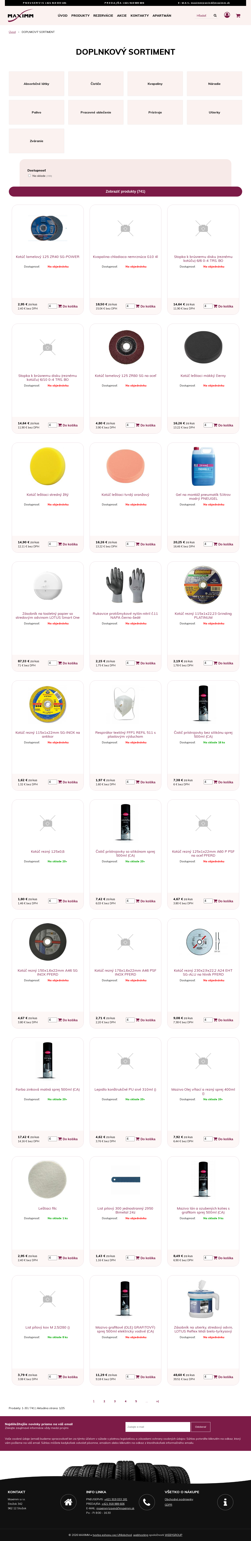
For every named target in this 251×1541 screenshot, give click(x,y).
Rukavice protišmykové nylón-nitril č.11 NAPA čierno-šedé (125, 615)
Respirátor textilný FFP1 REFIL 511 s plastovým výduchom (125, 734)
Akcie (122, 15)
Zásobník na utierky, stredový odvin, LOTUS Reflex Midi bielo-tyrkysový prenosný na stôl (203, 1331)
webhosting (140, 1535)
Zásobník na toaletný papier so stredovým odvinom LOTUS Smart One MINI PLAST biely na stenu (48, 617)
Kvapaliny (155, 84)
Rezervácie (103, 15)
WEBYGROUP (173, 1535)
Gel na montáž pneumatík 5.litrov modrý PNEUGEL (203, 496)
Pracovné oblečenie (96, 112)
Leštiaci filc (47, 1208)
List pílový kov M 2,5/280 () (47, 1327)
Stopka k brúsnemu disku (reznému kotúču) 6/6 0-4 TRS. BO (203, 258)
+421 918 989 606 (133, 2)
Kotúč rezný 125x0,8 (48, 851)
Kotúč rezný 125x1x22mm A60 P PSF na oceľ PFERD (203, 853)
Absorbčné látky (36, 84)
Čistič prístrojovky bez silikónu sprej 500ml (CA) (203, 734)
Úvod (62, 15)
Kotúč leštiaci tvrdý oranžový (125, 494)
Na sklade (42, 176)
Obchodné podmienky (179, 1499)
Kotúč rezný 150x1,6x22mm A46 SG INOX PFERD (48, 972)
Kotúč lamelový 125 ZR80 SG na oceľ (125, 375)
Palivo (36, 112)
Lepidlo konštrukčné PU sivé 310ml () (125, 1089)
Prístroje (155, 112)
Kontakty (140, 15)
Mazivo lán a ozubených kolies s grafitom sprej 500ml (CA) (203, 1210)
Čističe (96, 84)
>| (157, 1401)
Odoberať (200, 1426)
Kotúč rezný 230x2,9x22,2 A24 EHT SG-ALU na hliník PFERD (203, 972)
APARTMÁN (162, 15)
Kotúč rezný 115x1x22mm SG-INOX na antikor (47, 734)
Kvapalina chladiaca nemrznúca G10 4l (125, 256)
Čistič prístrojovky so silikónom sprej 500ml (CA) (125, 853)
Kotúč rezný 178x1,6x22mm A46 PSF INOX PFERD (125, 972)
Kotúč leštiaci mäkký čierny (203, 375)
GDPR (168, 1505)
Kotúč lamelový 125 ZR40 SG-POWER (47, 256)
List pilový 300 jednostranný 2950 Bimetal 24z (125, 1210)
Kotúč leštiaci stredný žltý (48, 494)
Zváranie (36, 141)
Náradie (214, 84)
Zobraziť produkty (125, 191)
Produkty (80, 15)
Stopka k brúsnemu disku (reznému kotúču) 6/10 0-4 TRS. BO (47, 377)
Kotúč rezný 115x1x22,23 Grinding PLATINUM (203, 615)
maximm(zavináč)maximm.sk (210, 2)
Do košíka (68, 306)
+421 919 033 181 (55, 2)
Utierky (214, 112)
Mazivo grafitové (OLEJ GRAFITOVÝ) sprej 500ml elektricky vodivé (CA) (125, 1329)
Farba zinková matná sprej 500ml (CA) (48, 1089)
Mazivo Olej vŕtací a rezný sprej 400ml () (203, 1091)
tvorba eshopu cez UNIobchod (112, 1535)
